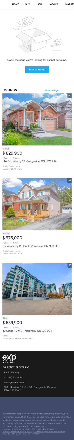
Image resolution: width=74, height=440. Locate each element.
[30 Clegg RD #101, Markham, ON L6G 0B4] (37, 289)
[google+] (3, 402)
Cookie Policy (40, 431)
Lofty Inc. (17, 429)
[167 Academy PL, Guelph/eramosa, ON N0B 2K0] (37, 204)
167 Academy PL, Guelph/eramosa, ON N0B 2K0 (30, 246)
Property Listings (10, 434)
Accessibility (34, 434)
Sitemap (23, 434)
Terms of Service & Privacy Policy (17, 431)
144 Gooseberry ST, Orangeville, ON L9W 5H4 (29, 161)
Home (15, 4)
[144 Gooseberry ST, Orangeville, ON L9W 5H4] (37, 119)
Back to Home (37, 69)
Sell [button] (40, 4)
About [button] (54, 4)
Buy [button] (27, 4)
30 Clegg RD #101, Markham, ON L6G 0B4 (27, 330)
